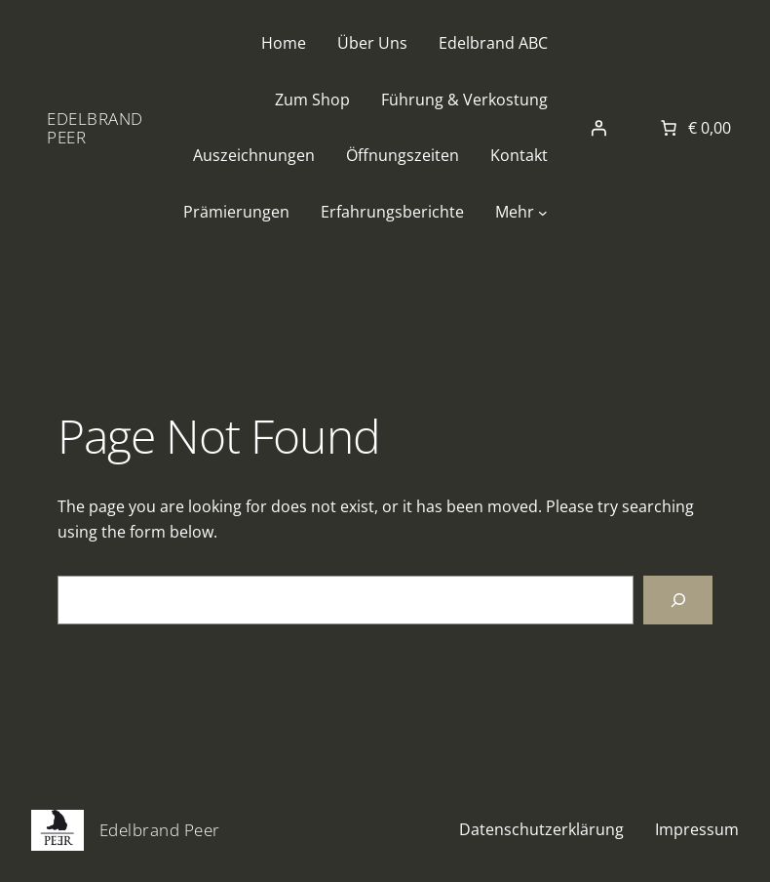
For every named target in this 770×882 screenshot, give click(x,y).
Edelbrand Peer (95, 127)
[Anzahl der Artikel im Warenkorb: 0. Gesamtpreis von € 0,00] (694, 127)
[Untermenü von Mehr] (543, 213)
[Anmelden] (598, 127)
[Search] (677, 599)
